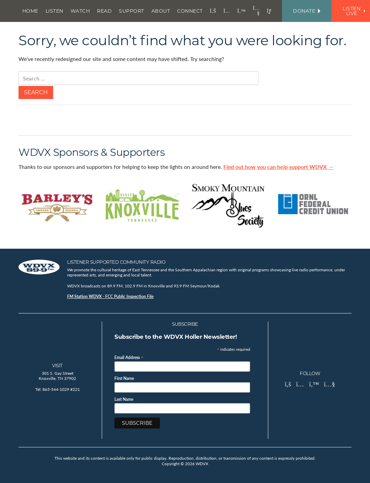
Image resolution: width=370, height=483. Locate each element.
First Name (124, 378)
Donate (306, 11)
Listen (54, 11)
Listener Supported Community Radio (116, 262)
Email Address (129, 357)
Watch (80, 11)
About (160, 11)
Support (131, 11)
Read (104, 11)
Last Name (123, 399)
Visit (57, 365)
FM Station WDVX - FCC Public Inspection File (110, 296)
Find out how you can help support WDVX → (278, 167)
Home (30, 11)
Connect (190, 11)
